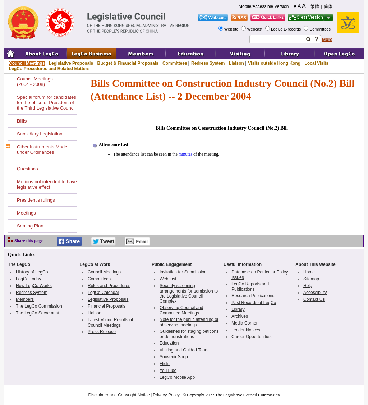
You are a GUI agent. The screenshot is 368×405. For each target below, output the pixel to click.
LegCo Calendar (103, 292)
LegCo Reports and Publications (250, 286)
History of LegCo (32, 272)
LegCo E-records (286, 29)
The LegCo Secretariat (37, 313)
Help (307, 285)
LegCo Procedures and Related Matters (49, 68)
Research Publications (252, 295)
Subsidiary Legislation (39, 134)
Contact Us (314, 299)
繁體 (314, 6)
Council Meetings (27, 63)
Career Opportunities (251, 336)
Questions (27, 168)
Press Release (102, 331)
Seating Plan (30, 226)
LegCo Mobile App (177, 377)
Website (232, 29)
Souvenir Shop (174, 356)
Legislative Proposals (71, 63)
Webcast (255, 29)
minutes (185, 154)
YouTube (168, 370)
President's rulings (36, 200)
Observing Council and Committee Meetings (181, 310)
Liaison (236, 63)
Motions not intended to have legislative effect (47, 184)
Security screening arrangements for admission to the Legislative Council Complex (189, 293)
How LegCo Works (34, 285)
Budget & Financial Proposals (127, 63)
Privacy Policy (166, 394)
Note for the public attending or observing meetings (189, 322)
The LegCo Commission (39, 306)
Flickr (165, 363)
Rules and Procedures (109, 285)
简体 (328, 6)
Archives (239, 316)
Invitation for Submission (183, 272)
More (327, 39)
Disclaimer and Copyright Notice (119, 394)
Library (238, 309)
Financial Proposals (106, 306)
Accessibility (315, 292)
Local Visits (316, 63)
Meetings (26, 213)
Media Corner (244, 323)
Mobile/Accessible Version (264, 6)
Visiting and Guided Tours (184, 350)
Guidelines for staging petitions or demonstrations (189, 334)
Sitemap (311, 278)
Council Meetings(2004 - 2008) (35, 81)
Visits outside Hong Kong (274, 63)
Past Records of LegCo (253, 302)
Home (309, 272)
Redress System (208, 63)
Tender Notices (245, 329)
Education (169, 343)
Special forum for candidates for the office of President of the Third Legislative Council (46, 103)
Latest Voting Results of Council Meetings (110, 322)
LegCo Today (28, 278)
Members (25, 299)
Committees (320, 29)
